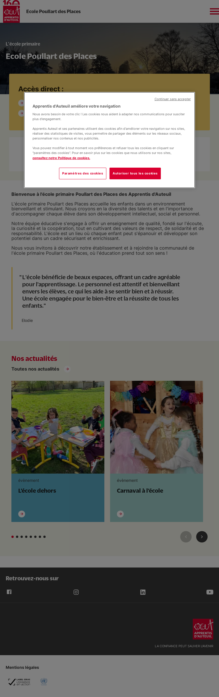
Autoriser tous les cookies (135, 173)
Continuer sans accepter (173, 99)
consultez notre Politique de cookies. (61, 158)
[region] (109, 140)
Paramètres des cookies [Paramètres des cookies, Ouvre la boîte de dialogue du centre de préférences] (82, 173)
